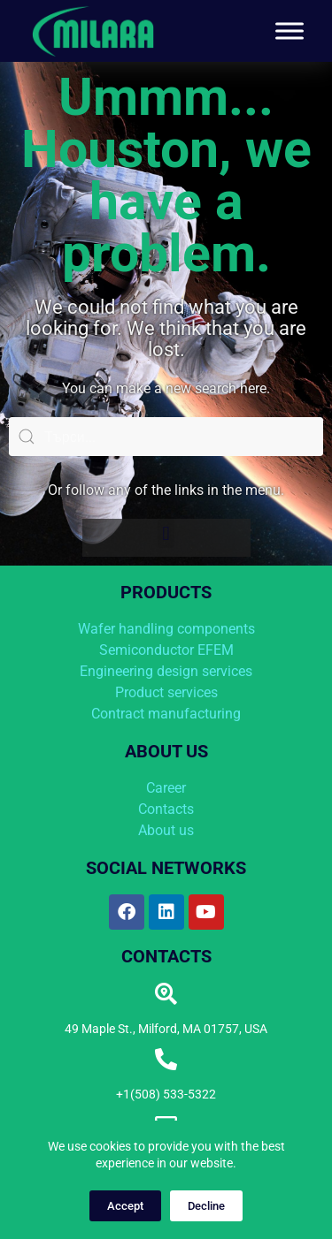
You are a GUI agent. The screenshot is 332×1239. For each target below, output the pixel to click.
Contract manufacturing (166, 713)
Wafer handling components (166, 628)
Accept (125, 1205)
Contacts (166, 809)
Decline (206, 1205)
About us (166, 830)
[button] (166, 533)
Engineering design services (166, 671)
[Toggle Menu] (289, 30)
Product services (166, 692)
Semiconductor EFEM (166, 650)
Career (166, 787)
